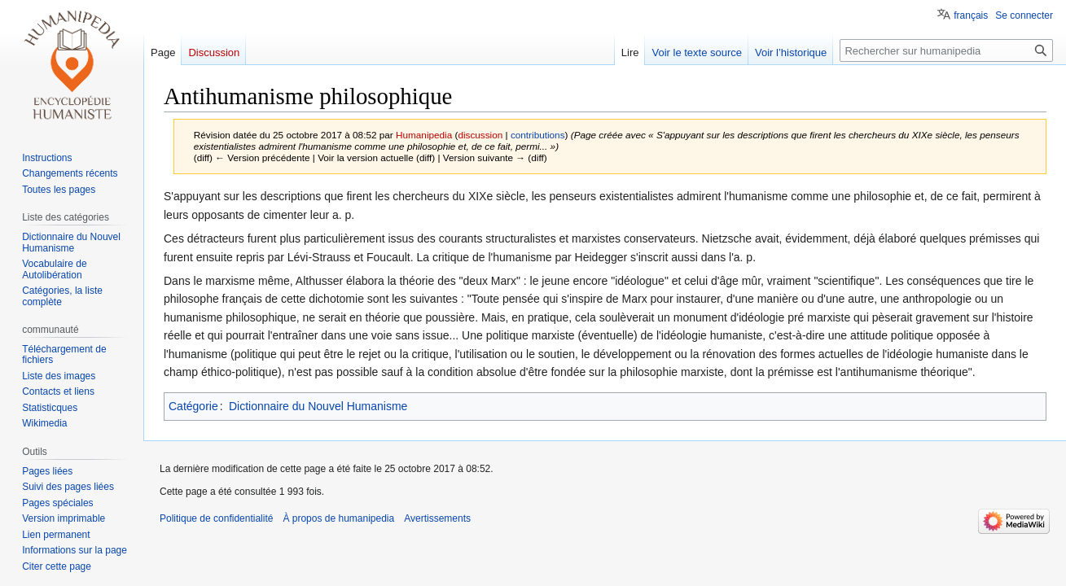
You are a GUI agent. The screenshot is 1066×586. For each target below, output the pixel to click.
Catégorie (193, 406)
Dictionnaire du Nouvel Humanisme (318, 406)
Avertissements (437, 518)
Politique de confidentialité (216, 518)
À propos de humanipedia (338, 518)
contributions (538, 134)
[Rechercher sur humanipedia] (946, 50)
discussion (480, 134)
